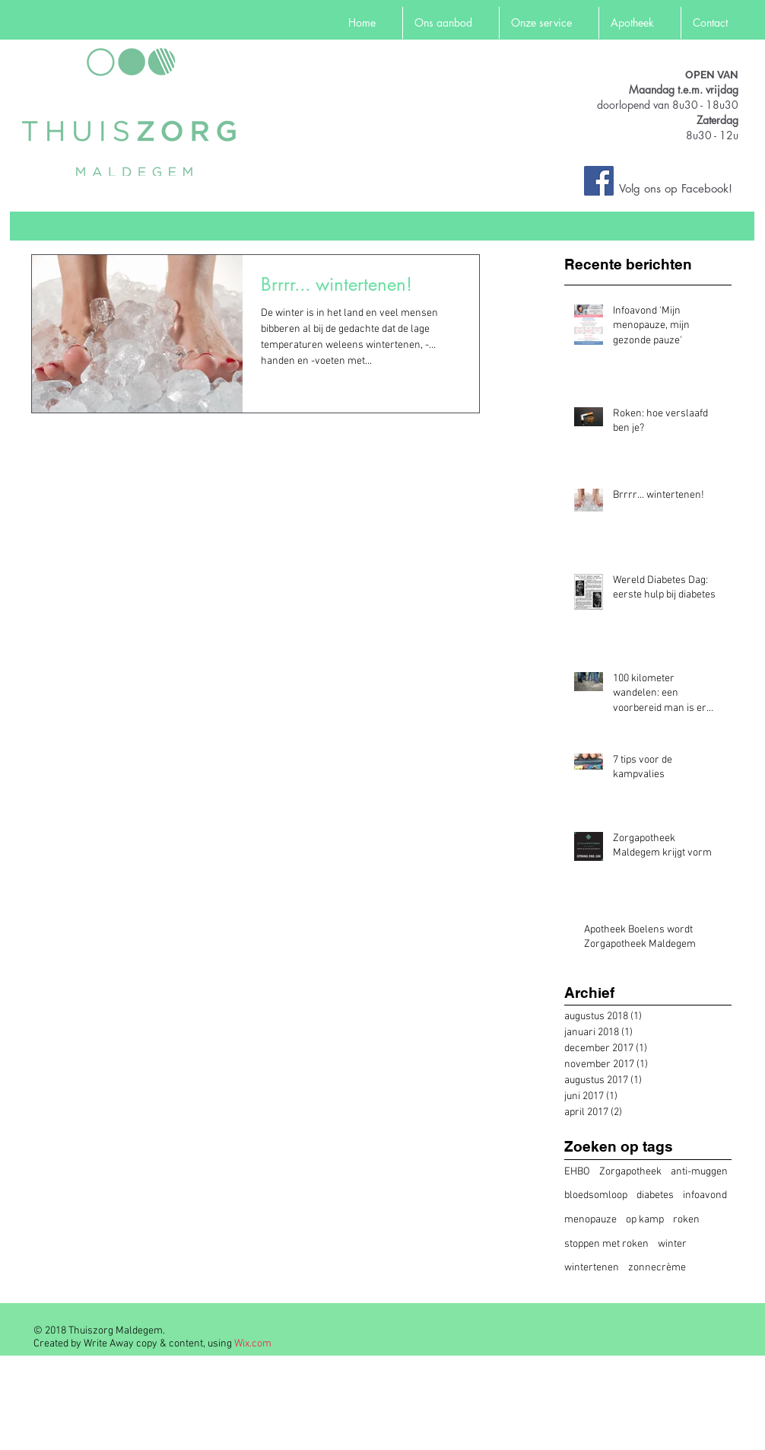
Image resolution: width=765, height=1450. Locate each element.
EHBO (577, 1171)
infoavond (705, 1195)
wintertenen (591, 1267)
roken (686, 1219)
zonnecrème (657, 1267)
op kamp (645, 1219)
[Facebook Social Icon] (599, 181)
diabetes (655, 1195)
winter (672, 1244)
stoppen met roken (606, 1244)
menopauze (590, 1219)
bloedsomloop (595, 1195)
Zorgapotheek (630, 1171)
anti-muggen (699, 1171)
